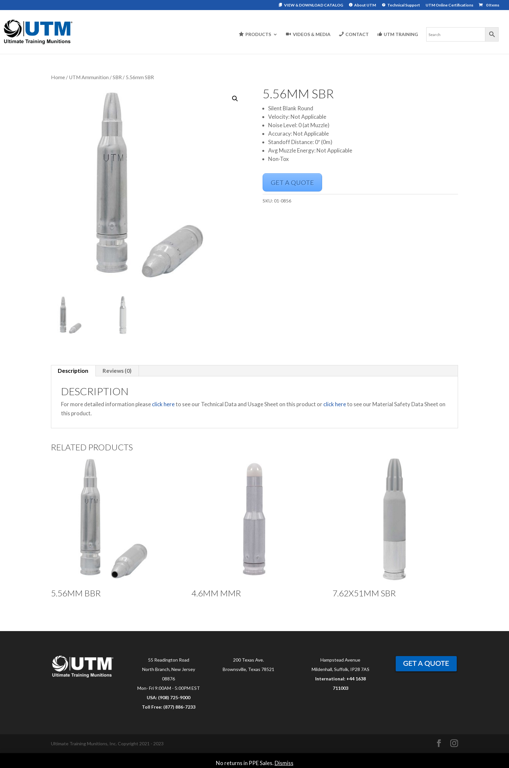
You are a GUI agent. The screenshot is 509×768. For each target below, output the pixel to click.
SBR (117, 77)
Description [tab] (73, 370)
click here (163, 404)
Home (58, 77)
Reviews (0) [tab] (117, 370)
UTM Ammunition (89, 77)
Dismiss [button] (284, 763)
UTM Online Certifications (449, 5)
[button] (235, 98)
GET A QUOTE (292, 182)
